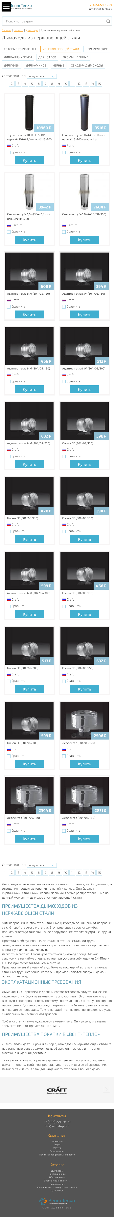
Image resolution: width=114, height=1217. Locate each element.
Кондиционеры (57, 1173)
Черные (58, 65)
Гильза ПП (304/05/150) (77, 518)
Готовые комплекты (20, 49)
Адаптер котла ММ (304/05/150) (83, 293)
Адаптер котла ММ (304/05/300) (28, 593)
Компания (57, 1135)
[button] (106, 1089)
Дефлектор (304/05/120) (78, 742)
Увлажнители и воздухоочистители (57, 1187)
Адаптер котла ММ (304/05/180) (28, 368)
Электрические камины (57, 1180)
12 (79, 83)
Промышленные (75, 57)
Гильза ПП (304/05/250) (77, 668)
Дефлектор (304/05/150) (23, 817)
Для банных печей (18, 57)
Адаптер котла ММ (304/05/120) (28, 293)
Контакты (57, 1141)
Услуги (57, 1147)
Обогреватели (57, 1177)
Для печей (11, 65)
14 (92, 83)
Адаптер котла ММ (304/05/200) (83, 368)
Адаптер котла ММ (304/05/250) (28, 443)
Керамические (97, 49)
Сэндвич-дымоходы (87, 65)
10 (65, 83)
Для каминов (36, 65)
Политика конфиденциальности (57, 1154)
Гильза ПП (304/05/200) (22, 668)
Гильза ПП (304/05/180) (77, 593)
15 (99, 83)
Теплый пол (57, 1190)
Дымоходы (32, 30)
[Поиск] (108, 21)
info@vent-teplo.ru (100, 9)
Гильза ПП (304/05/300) (22, 742)
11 (72, 83)
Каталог (18, 30)
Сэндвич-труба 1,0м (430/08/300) (84, 214)
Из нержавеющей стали (61, 49)
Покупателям (57, 1151)
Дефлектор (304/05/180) (78, 817)
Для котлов (47, 57)
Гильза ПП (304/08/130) (22, 518)
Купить (29, 160)
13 (85, 83)
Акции (57, 1144)
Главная (6, 30)
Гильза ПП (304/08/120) (77, 443)
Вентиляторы (57, 1183)
